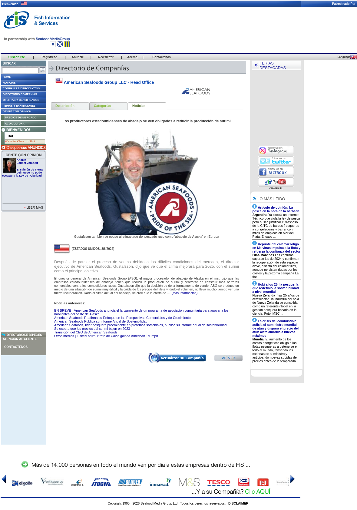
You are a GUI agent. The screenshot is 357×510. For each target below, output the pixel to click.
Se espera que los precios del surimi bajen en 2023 (92, 328)
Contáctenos (16, 347)
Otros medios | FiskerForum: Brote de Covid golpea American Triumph (106, 336)
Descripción (64, 106)
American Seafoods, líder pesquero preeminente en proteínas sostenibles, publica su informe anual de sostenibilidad (140, 325)
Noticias (138, 106)
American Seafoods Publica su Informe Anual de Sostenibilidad (100, 321)
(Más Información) (184, 293)
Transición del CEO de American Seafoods (85, 332)
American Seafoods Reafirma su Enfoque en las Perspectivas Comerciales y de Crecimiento (122, 318)
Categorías (102, 106)
